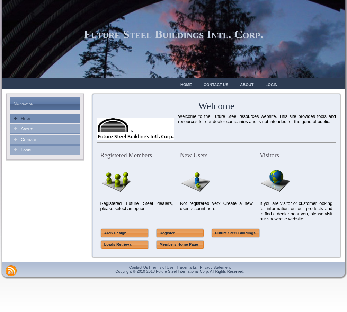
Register (167, 233)
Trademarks (187, 267)
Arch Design (115, 233)
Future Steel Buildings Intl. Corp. (173, 34)
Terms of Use (162, 267)
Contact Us (138, 267)
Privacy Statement (215, 267)
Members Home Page (179, 244)
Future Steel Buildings (235, 233)
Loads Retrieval (118, 244)
